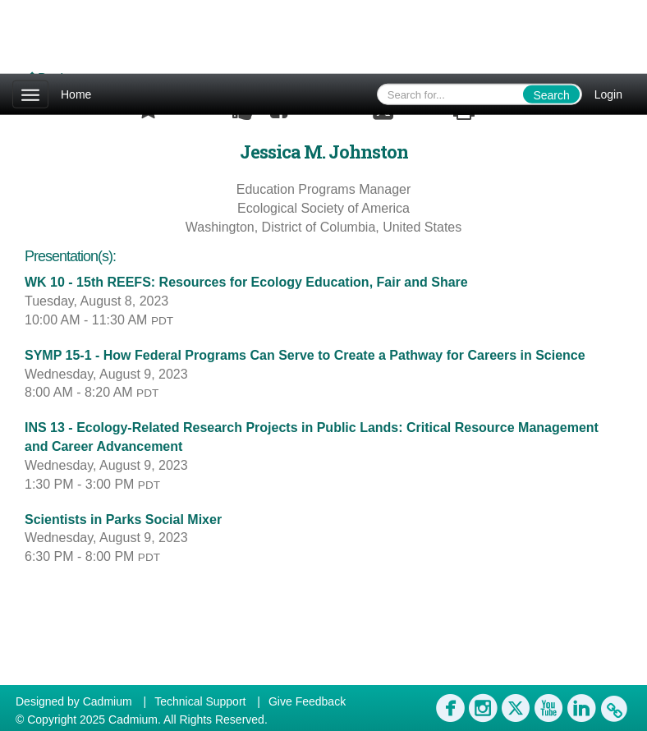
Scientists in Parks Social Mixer (123, 519)
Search (551, 95)
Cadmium (107, 701)
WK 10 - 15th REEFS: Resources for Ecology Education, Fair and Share (246, 282)
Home (76, 94)
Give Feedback (307, 701)
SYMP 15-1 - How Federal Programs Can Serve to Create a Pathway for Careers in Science (305, 355)
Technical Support (199, 701)
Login (608, 94)
